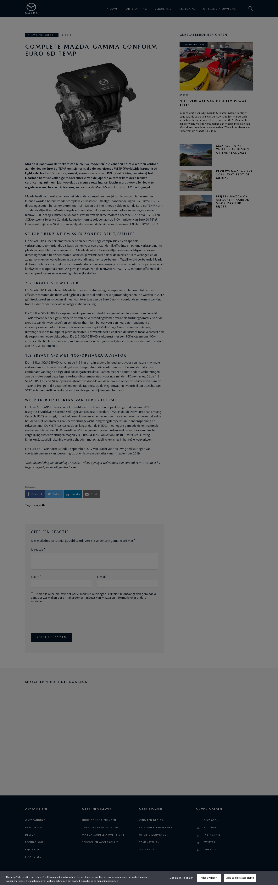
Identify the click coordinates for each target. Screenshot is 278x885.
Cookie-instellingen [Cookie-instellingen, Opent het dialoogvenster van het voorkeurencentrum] (181, 877)
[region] (139, 878)
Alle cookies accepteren (240, 877)
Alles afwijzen (209, 877)
